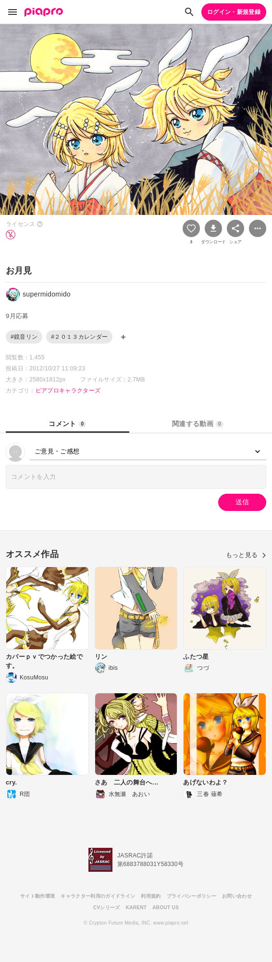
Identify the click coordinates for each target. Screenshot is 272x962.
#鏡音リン (24, 336)
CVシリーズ (106, 907)
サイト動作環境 (37, 896)
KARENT (136, 907)
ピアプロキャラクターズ (68, 390)
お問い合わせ (237, 896)
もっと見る (246, 554)
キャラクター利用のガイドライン (98, 896)
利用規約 (151, 896)
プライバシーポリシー (191, 896)
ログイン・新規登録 (233, 12)
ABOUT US (165, 907)
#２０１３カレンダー (79, 336)
